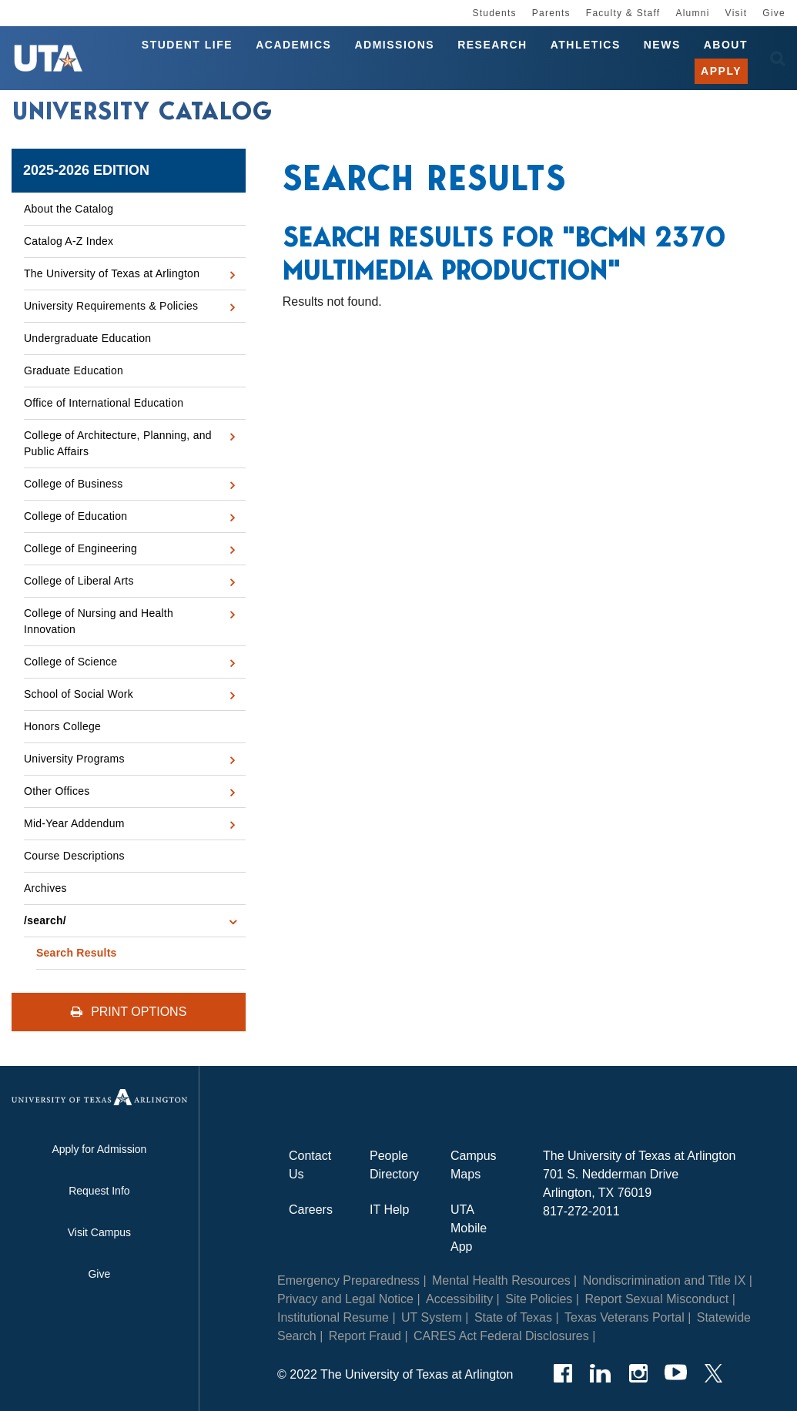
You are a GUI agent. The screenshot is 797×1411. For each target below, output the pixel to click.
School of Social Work (78, 694)
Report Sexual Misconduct (656, 1298)
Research (492, 45)
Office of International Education (103, 403)
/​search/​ (45, 920)
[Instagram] (638, 1373)
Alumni (692, 13)
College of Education (75, 516)
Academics (293, 45)
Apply (721, 71)
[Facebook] (562, 1373)
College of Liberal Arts (79, 581)
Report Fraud (365, 1335)
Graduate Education (73, 370)
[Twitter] (713, 1373)
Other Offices (56, 791)
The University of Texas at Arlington (111, 273)
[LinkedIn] (600, 1373)
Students (494, 13)
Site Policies (538, 1298)
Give (773, 13)
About (726, 45)
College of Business (73, 484)
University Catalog (142, 111)
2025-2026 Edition (86, 170)
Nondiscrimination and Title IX (664, 1280)
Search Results (76, 953)
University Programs (74, 758)
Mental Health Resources (501, 1280)
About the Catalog (68, 209)
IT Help (389, 1209)
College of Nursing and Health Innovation (98, 621)
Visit (736, 13)
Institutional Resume (333, 1317)
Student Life (187, 45)
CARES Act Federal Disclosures (501, 1335)
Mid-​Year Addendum (74, 823)
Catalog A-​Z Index (68, 241)
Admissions (394, 45)
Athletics (586, 45)
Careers (311, 1209)
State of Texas (513, 1317)
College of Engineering (80, 548)
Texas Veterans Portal (624, 1317)
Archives (45, 888)
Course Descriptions (74, 856)
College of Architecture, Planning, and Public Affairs (118, 443)
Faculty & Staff (623, 13)
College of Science (70, 661)
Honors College (62, 726)
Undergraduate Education (87, 338)
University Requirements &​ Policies (111, 306)
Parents (551, 13)
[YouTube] (676, 1373)
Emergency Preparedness (348, 1280)
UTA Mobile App (468, 1228)
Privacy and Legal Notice (345, 1298)
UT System (431, 1317)
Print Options (129, 1011)
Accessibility (459, 1298)
